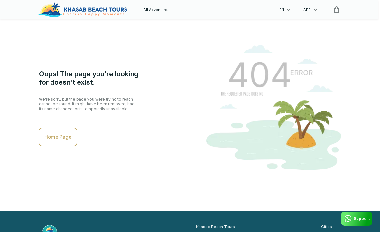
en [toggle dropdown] (285, 9)
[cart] (335, 9)
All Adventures (157, 9)
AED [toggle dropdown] (310, 9)
